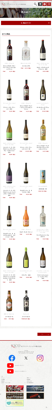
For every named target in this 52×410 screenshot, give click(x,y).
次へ (42, 334)
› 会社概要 (3, 379)
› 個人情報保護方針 (29, 382)
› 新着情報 (28, 379)
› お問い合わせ (29, 381)
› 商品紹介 (3, 381)
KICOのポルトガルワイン (19, 365)
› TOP (2, 376)
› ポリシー (3, 377)
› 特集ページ (28, 377)
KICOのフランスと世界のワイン (21, 371)
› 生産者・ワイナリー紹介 (5, 382)
